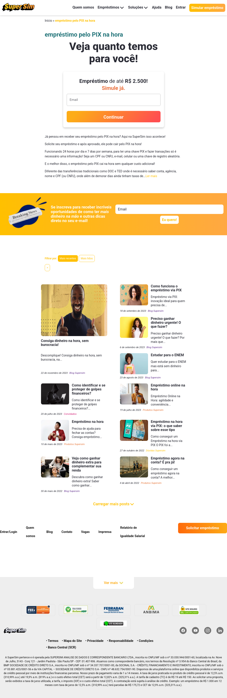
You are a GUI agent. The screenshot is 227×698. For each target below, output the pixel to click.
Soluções (135, 7)
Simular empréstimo (207, 8)
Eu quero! (169, 220)
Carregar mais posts (113, 504)
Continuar (113, 117)
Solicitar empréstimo (202, 528)
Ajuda (155, 7)
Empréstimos (107, 7)
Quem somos (78, 7)
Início (48, 20)
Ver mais (113, 582)
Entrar (180, 7)
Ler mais (151, 176)
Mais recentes (68, 258)
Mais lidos (87, 258)
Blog (168, 7)
